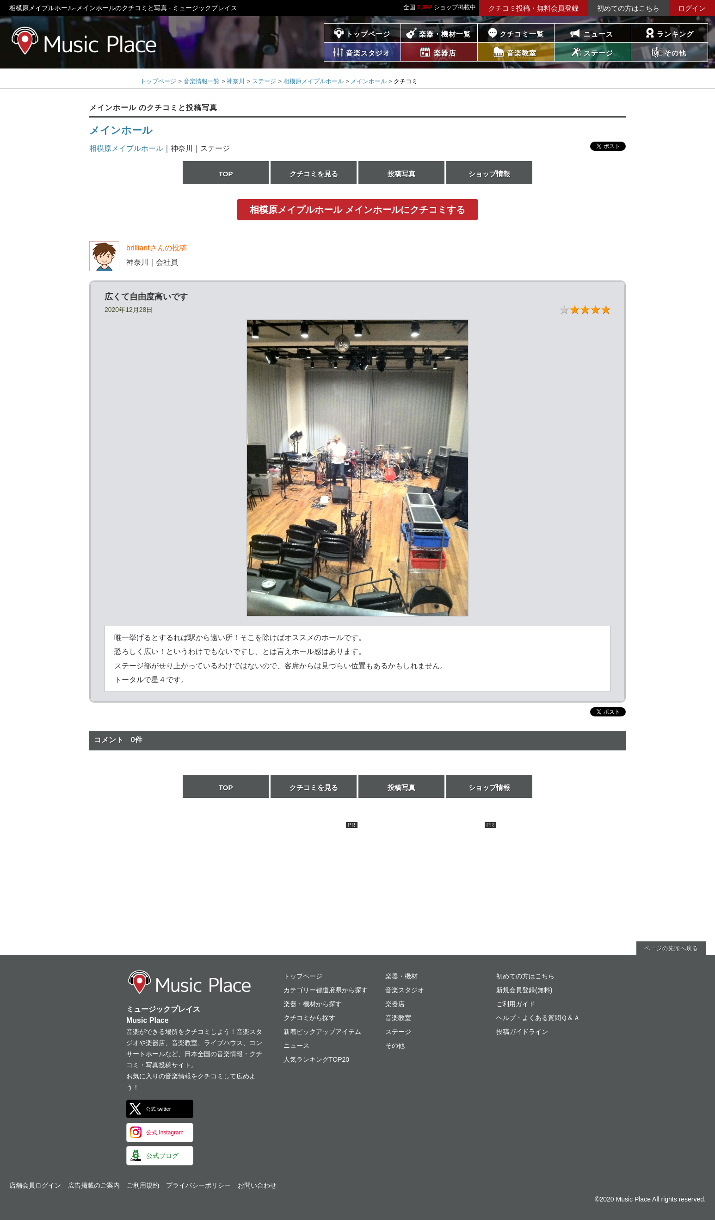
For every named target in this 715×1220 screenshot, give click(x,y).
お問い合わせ (257, 1185)
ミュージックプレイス (84, 40)
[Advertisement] (288, 880)
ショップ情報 (489, 174)
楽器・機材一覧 (445, 34)
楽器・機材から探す (313, 1004)
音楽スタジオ (404, 990)
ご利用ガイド (515, 1004)
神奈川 (236, 81)
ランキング (675, 34)
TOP (226, 174)
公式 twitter (158, 1109)
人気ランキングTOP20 (316, 1059)
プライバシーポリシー (198, 1185)
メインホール (369, 81)
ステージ (264, 81)
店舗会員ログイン (35, 1185)
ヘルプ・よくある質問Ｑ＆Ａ (538, 1017)
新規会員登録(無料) (524, 990)
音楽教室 (398, 1017)
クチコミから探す (309, 1017)
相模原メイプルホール (314, 81)
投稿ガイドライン (522, 1031)
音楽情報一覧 (202, 81)
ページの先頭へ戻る (671, 948)
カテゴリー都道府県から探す (326, 990)
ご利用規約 (143, 1185)
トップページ (368, 34)
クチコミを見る (314, 174)
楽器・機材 (401, 976)
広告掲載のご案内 (94, 1185)
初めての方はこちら (628, 8)
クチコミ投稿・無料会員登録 (533, 8)
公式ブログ (162, 1155)
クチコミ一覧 (521, 34)
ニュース (598, 34)
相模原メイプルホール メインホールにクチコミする (357, 210)
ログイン (692, 8)
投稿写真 (401, 174)
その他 (395, 1045)
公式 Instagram (165, 1132)
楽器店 (395, 1004)
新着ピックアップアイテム (322, 1031)
